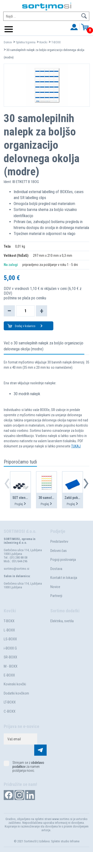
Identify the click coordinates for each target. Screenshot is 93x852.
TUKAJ (76, 446)
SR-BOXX (10, 657)
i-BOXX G (10, 648)
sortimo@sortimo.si (16, 568)
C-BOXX (9, 711)
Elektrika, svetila (62, 621)
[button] (86, 483)
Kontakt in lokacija (63, 577)
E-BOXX (9, 675)
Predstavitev (59, 541)
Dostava (56, 569)
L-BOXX (9, 630)
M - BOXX (10, 666)
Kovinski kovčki (15, 684)
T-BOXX (56, 42)
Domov (8, 42)
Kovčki (43, 42)
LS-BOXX (10, 639)
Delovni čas (58, 550)
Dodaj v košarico (29, 326)
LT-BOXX (10, 702)
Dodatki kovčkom (16, 693)
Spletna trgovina (25, 42)
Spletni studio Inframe (65, 841)
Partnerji (56, 596)
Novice (55, 587)
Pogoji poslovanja (63, 559)
